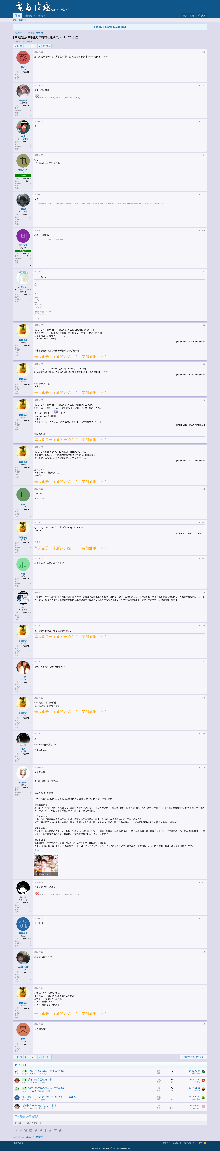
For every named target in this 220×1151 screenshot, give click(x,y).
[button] (34, 15)
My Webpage (39, 498)
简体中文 (18, 1143)
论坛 (17, 15)
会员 (40, 15)
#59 (203, 364)
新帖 (15, 20)
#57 (203, 272)
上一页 (19, 46)
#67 (203, 662)
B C (17, 41)
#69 (203, 734)
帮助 (194, 1143)
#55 (203, 194)
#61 (203, 447)
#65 (203, 592)
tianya (24, 1091)
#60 (203, 400)
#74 (203, 988)
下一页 (45, 46)
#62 (203, 489)
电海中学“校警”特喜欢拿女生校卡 (39, 1105)
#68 (203, 698)
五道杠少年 (196, 1099)
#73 (203, 952)
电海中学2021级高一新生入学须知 (46, 1071)
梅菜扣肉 (25, 1074)
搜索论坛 (22, 20)
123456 (24, 1108)
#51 (203, 52)
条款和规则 (176, 1143)
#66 (203, 626)
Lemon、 (196, 1108)
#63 (203, 523)
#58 (203, 325)
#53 (203, 121)
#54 (203, 155)
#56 (203, 230)
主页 (200, 1143)
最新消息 (28, 15)
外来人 (197, 1082)
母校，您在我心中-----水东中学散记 (46, 1088)
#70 (203, 767)
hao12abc (25, 1100)
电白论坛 (43, 1082)
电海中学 (43, 1074)
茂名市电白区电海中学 (40, 1079)
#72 (203, 918)
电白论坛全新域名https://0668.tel (110, 27)
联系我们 (166, 1143)
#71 (203, 882)
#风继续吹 (196, 1073)
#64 (203, 559)
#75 (203, 1024)
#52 (203, 86)
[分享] (199, 52)
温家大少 (25, 1082)
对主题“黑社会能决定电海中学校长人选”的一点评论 (49, 1097)
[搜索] (202, 15)
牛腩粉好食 (196, 1091)
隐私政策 (187, 1143)
